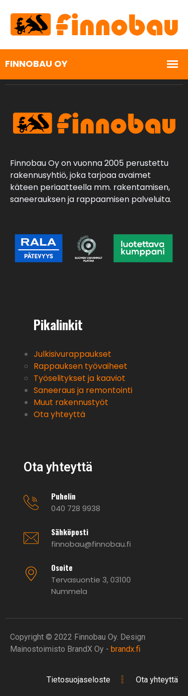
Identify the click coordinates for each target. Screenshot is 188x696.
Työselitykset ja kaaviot (79, 378)
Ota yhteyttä (59, 414)
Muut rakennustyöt (71, 402)
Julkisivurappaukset (72, 354)
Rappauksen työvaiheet (80, 366)
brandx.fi (125, 649)
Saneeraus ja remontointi (83, 390)
